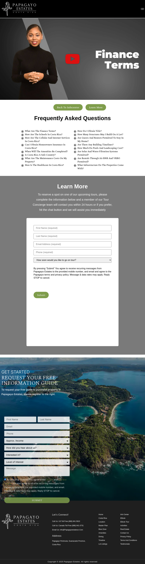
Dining (101, 536)
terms (49, 523)
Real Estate (124, 529)
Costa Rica (103, 518)
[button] (72, 58)
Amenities (102, 533)
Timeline (102, 540)
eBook (122, 518)
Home (101, 514)
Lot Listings (103, 544)
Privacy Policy (125, 536)
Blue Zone (102, 529)
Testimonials (125, 544)
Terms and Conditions (128, 540)
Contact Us (124, 533)
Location (102, 522)
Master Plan (103, 525)
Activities (123, 525)
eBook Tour (124, 522)
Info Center (124, 514)
